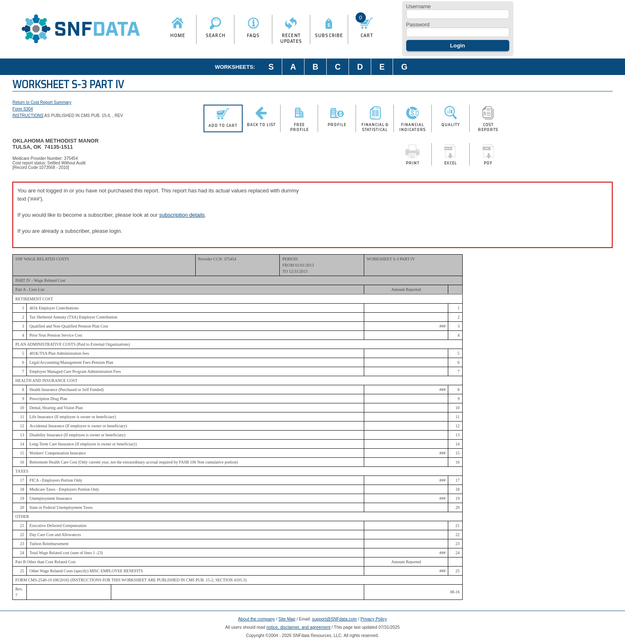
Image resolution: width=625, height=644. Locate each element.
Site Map (287, 619)
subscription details (182, 215)
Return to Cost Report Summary (41, 102)
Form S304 (22, 109)
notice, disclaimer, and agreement (298, 627)
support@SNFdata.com (334, 619)
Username (418, 6)
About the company (256, 619)
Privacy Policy (373, 619)
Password (418, 24)
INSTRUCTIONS (27, 115)
